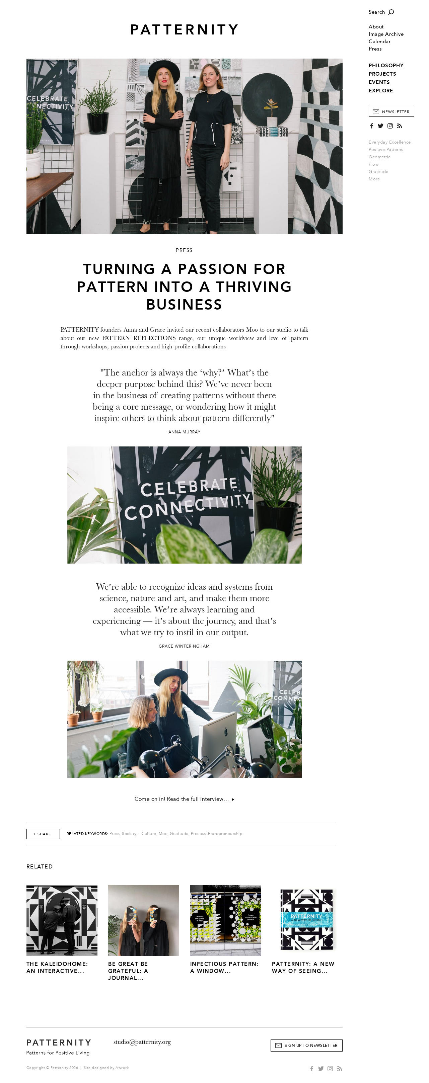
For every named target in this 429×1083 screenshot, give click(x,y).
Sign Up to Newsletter (311, 1045)
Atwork (122, 1068)
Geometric (379, 157)
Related (39, 866)
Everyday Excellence (390, 142)
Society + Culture (139, 833)
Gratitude (378, 171)
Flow (373, 164)
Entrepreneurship (225, 833)
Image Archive (386, 34)
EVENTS (379, 82)
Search (377, 12)
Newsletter (396, 112)
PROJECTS (383, 74)
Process (198, 833)
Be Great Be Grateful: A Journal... (128, 971)
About (376, 27)
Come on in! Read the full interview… (184, 799)
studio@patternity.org (142, 1042)
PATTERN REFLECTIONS (139, 338)
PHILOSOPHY (386, 66)
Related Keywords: (88, 834)
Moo (163, 833)
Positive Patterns (386, 149)
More (376, 179)
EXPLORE (381, 91)
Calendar (380, 42)
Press (375, 49)
